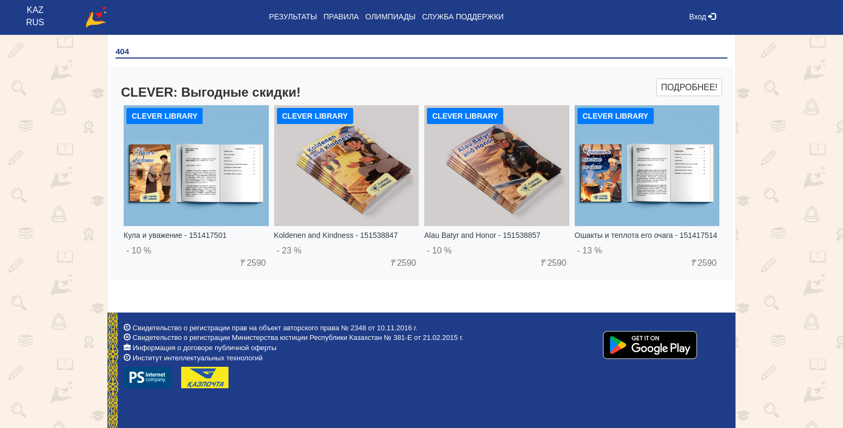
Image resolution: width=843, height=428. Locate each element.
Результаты (293, 16)
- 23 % (289, 250)
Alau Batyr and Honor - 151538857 (482, 235)
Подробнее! (689, 87)
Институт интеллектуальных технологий (198, 358)
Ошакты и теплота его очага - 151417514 (646, 235)
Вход (702, 16)
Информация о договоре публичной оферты (204, 348)
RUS (35, 22)
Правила (341, 16)
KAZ (35, 9)
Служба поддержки (463, 16)
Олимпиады (390, 16)
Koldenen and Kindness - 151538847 (336, 235)
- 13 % (589, 250)
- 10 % (138, 250)
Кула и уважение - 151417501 (175, 235)
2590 (252, 262)
